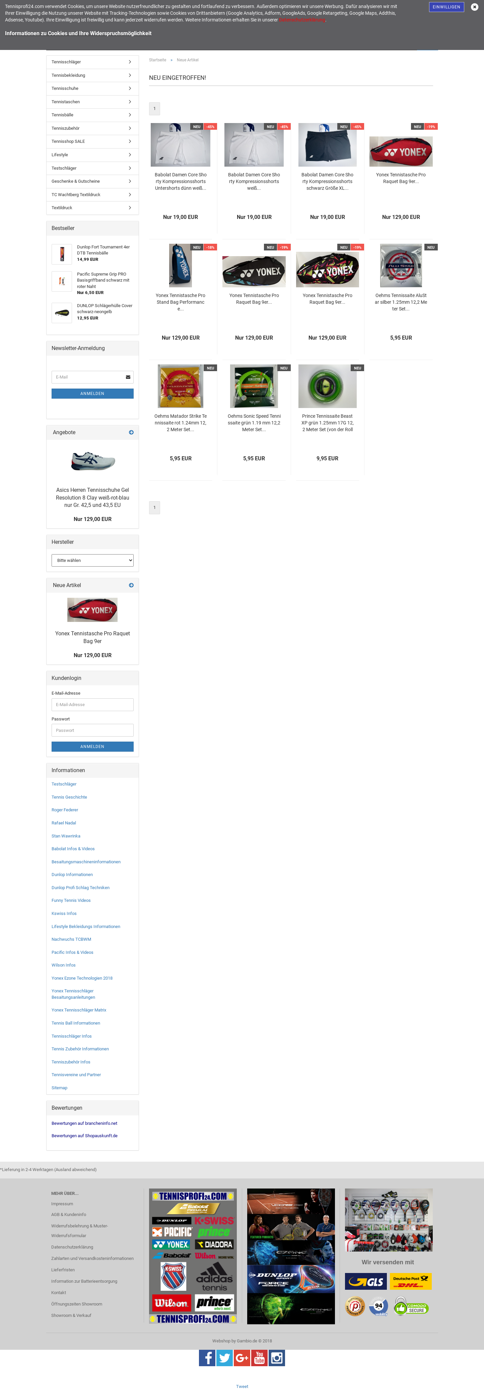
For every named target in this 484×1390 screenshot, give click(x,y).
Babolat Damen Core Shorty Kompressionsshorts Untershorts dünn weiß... (181, 181)
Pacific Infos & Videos (72, 952)
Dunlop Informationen (72, 874)
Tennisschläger (66, 61)
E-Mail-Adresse (66, 693)
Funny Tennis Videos (71, 900)
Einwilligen (447, 7)
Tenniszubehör (65, 128)
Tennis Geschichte (69, 797)
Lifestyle (60, 154)
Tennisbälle (62, 114)
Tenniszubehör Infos (71, 1061)
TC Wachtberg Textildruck (76, 194)
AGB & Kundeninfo (68, 1214)
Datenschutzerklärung (72, 1247)
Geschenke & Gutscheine (76, 181)
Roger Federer (65, 809)
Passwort (61, 718)
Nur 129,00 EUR (93, 519)
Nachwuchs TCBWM (71, 939)
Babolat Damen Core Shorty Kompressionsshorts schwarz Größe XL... (327, 181)
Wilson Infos (64, 965)
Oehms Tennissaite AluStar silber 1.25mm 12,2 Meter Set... (401, 302)
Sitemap (59, 1087)
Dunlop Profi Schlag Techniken (81, 887)
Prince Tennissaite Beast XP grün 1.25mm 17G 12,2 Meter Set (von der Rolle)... (327, 423)
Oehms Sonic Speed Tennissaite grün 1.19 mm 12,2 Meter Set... (254, 422)
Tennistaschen (66, 101)
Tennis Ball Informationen (76, 1023)
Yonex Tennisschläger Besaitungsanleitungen (73, 994)
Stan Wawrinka (66, 835)
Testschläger (64, 168)
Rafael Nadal (64, 822)
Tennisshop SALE (68, 141)
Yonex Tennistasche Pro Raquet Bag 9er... (401, 178)
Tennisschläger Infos (72, 1036)
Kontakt (58, 1292)
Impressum (62, 1203)
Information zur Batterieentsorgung (84, 1281)
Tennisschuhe (65, 88)
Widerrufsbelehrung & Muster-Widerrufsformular (79, 1230)
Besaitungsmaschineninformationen (86, 861)
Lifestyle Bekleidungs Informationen (86, 926)
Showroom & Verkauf (71, 1315)
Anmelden (92, 393)
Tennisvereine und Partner (76, 1074)
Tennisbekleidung (68, 75)
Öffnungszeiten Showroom (76, 1304)
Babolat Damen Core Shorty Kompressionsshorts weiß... (254, 181)
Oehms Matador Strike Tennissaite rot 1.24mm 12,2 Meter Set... (180, 422)
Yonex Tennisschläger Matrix (79, 1009)
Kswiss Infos (64, 913)
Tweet (242, 1386)
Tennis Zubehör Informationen (80, 1048)
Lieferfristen (63, 1269)
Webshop (221, 1340)
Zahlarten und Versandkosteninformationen (92, 1258)
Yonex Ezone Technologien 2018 (82, 978)
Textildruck (62, 207)
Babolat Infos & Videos (73, 848)
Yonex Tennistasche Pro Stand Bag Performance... (180, 302)
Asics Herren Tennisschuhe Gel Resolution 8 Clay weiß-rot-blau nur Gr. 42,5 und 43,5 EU (92, 498)
